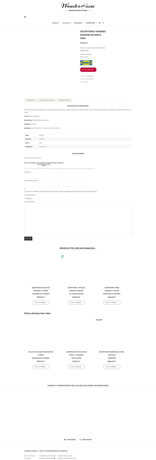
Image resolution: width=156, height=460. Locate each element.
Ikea (86, 82)
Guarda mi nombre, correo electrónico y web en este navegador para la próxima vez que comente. (60, 191)
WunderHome (78, 6)
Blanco (41, 134)
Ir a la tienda (87, 69)
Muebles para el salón (65, 455)
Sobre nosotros (29, 455)
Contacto (27, 457)
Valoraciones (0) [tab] (64, 99)
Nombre (27, 171)
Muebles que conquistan (47, 455)
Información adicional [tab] (47, 99)
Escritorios (89, 79)
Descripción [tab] (31, 99)
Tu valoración (29, 201)
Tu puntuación (30, 194)
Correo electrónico (31, 180)
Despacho (90, 76)
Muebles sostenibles (47, 457)
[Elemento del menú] (103, 23)
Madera (42, 138)
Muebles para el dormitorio (67, 457)
